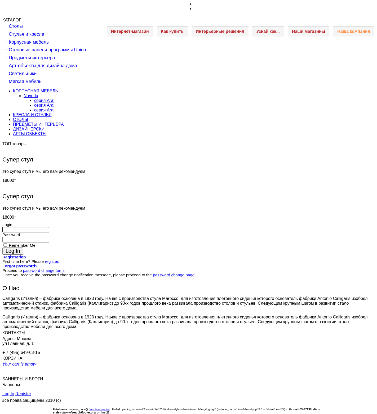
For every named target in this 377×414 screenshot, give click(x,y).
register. (52, 261)
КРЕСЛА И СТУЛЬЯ (32, 114)
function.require (100, 409)
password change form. (44, 270)
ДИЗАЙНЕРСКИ (29, 129)
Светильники (23, 73)
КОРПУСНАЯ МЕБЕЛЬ (35, 91)
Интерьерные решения (220, 31)
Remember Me (22, 245)
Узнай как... (268, 31)
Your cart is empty (19, 364)
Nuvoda (31, 95)
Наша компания (353, 31)
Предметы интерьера (32, 57)
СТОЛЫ (20, 119)
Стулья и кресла (26, 34)
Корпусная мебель (29, 42)
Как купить (172, 31)
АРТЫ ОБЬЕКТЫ (29, 134)
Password (11, 234)
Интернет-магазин (130, 31)
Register (23, 394)
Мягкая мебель (25, 81)
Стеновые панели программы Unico (47, 49)
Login (7, 224)
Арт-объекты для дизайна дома (43, 65)
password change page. (174, 275)
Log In (8, 394)
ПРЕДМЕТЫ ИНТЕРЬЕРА (38, 124)
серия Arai (44, 100)
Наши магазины (308, 31)
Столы (16, 26)
